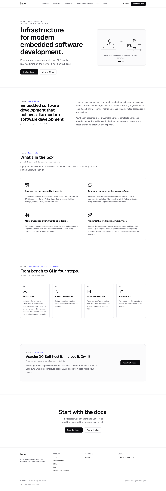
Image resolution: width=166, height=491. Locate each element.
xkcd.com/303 (37, 484)
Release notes (58, 461)
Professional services (85, 4)
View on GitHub (48, 72)
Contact (88, 457)
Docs (105, 4)
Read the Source (130, 363)
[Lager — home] (23, 3)
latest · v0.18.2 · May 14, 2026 (35, 24)
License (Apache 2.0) (126, 457)
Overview (45, 4)
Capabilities (56, 4)
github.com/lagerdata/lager (135, 481)
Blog (97, 4)
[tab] (119, 61)
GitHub (126, 4)
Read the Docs (138, 4)
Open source (68, 4)
